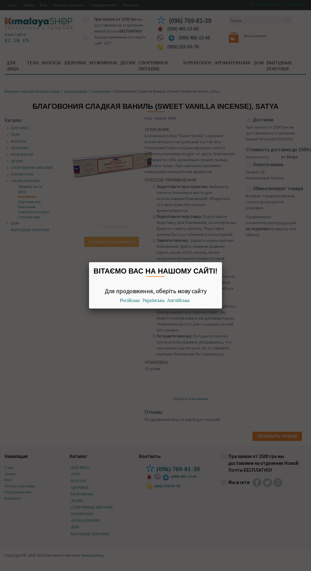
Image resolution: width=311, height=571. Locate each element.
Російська (130, 300)
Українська (153, 300)
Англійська (178, 300)
